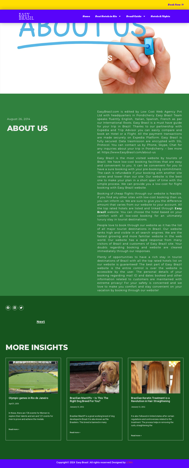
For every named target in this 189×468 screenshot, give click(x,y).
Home (86, 16)
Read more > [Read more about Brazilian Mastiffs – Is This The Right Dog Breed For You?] (75, 432)
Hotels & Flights (160, 16)
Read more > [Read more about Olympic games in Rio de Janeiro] (14, 429)
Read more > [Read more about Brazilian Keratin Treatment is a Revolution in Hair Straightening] (136, 436)
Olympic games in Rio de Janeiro (28, 398)
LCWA (129, 462)
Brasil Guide (136, 16)
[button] (8, 307)
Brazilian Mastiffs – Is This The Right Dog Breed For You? (89, 399)
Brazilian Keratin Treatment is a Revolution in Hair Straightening (150, 399)
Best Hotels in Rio (108, 16)
